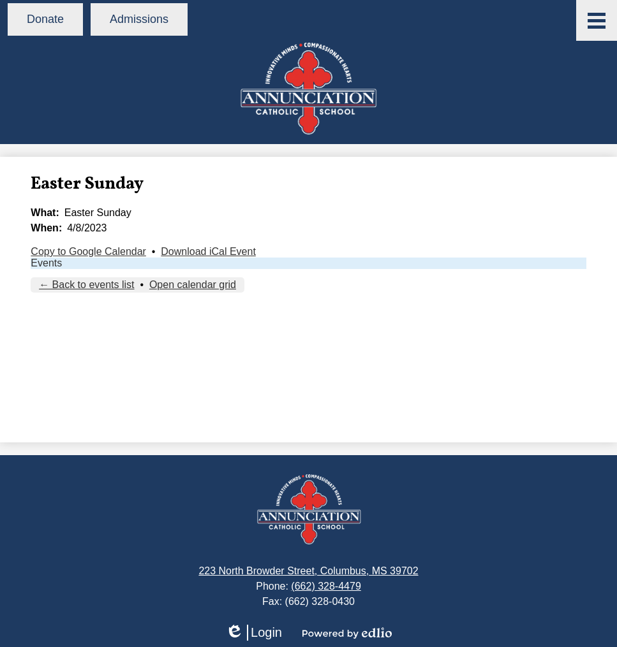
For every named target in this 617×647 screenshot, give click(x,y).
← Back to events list (86, 284)
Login (253, 633)
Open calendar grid (192, 284)
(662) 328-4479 (326, 586)
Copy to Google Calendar (88, 251)
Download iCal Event (208, 251)
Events (46, 263)
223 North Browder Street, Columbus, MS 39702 (308, 570)
